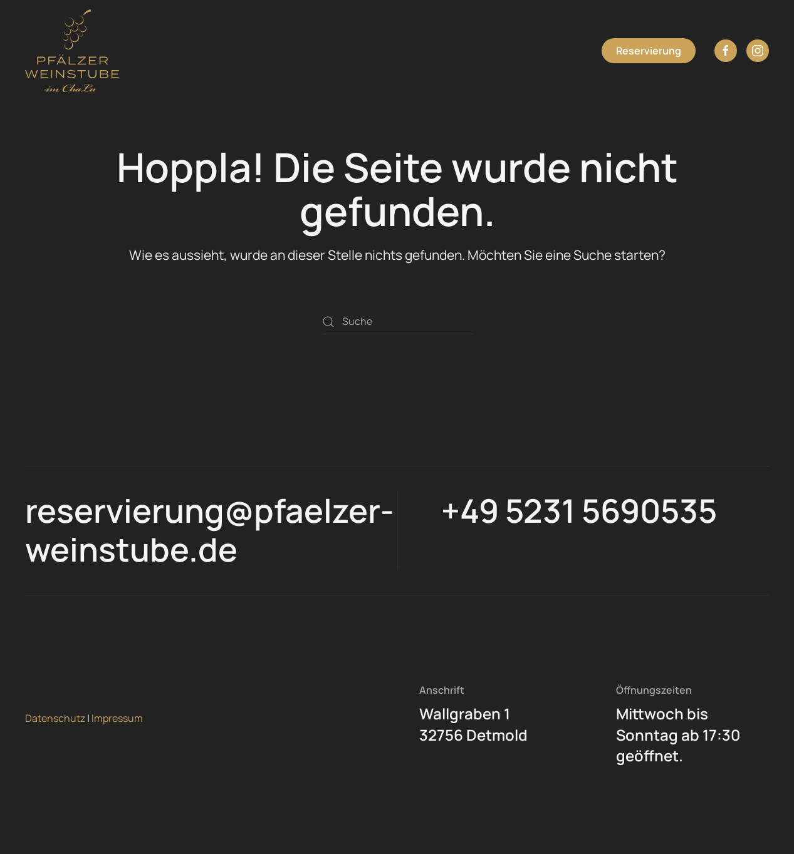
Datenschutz (55, 718)
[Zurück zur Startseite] (72, 50)
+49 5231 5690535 (579, 510)
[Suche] (397, 321)
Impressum (117, 718)
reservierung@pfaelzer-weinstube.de (209, 530)
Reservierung (648, 51)
